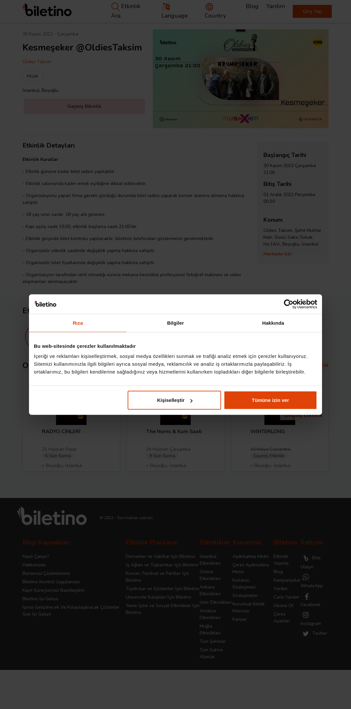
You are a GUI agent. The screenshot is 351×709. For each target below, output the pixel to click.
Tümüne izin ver (270, 400)
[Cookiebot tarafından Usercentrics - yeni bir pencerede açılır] (288, 304)
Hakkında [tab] (273, 322)
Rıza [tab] (78, 322)
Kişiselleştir (174, 400)
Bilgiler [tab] (175, 322)
